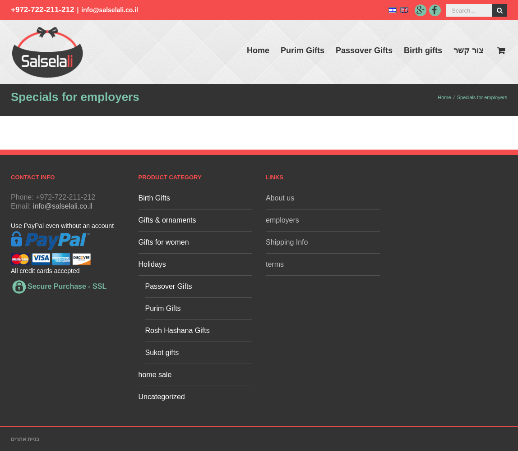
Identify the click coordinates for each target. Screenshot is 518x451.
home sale (155, 374)
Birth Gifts (154, 198)
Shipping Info (287, 242)
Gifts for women (164, 242)
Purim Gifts (302, 50)
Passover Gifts (364, 50)
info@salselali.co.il (62, 206)
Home (258, 50)
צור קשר (468, 50)
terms (275, 264)
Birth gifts (423, 50)
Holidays (152, 264)
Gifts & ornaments (167, 220)
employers (282, 220)
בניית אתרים (25, 439)
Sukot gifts (162, 352)
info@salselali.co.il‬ (109, 10)
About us (280, 198)
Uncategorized (162, 397)
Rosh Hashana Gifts (177, 330)
